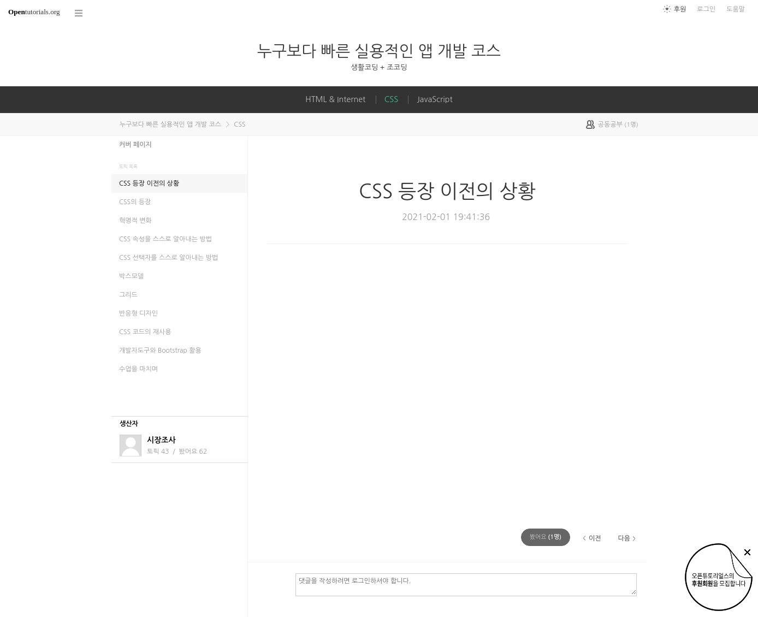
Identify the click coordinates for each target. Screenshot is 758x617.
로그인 (706, 9)
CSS (391, 99)
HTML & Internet (335, 99)
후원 (680, 9)
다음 (624, 538)
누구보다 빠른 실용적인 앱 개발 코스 (379, 51)
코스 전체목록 (79, 13)
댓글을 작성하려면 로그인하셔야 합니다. (466, 584)
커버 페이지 (135, 144)
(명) (545, 537)
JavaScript (434, 99)
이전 (595, 538)
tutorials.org (34, 12)
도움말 (735, 9)
